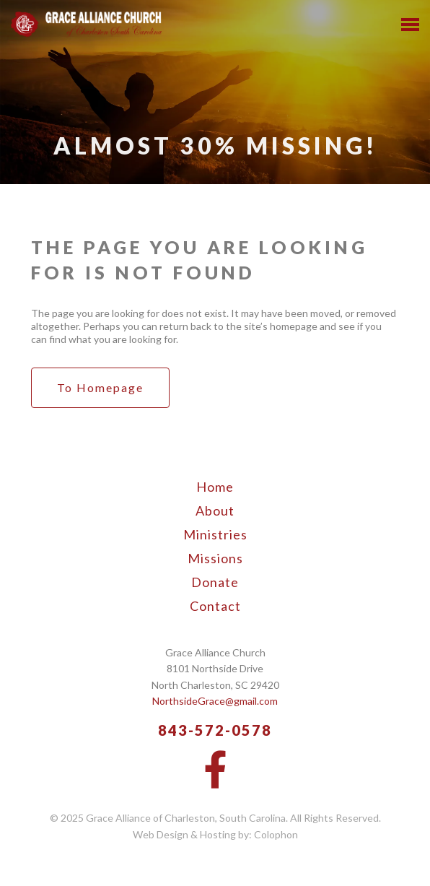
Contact (215, 605)
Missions (215, 558)
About (215, 510)
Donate (215, 582)
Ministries (215, 534)
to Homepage (100, 387)
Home (215, 486)
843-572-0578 (215, 730)
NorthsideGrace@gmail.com (215, 701)
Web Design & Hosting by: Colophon (215, 834)
